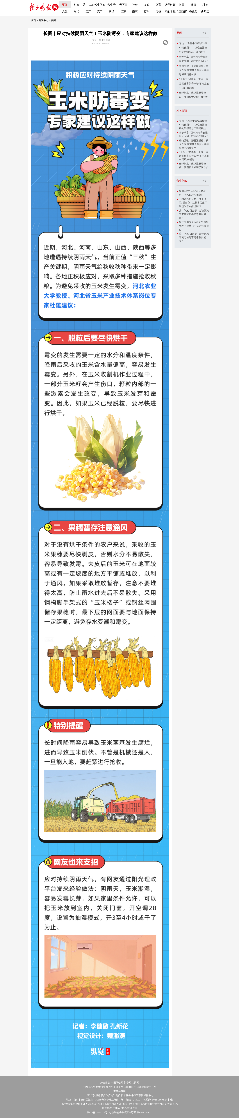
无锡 (158, 11)
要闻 (65, 4)
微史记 (193, 11)
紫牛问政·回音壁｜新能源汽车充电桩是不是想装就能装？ (194, 214)
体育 (158, 4)
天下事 (123, 4)
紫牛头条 (88, 4)
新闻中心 (43, 20)
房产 (88, 11)
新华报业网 (102, 1087)
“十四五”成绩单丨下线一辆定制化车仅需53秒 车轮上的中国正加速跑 (194, 83)
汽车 (100, 11)
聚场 (111, 11)
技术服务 (126, 1095)
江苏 (123, 11)
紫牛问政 (99, 4)
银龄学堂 (170, 11)
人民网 (135, 1082)
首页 (33, 20)
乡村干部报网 (116, 1087)
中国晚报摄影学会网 (145, 1087)
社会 (135, 4)
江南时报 (129, 1087)
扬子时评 (170, 4)
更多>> (205, 33)
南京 (135, 11)
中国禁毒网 (119, 1091)
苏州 (146, 11)
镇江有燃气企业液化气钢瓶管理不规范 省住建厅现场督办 (194, 226)
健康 (193, 4)
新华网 (127, 1082)
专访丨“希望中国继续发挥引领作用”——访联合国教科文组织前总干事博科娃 (193, 47)
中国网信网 (117, 1082)
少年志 (205, 11)
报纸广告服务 (93, 1095)
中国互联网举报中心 (142, 1095)
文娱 (146, 4)
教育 (181, 4)
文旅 (65, 11)
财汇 (76, 11)
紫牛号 (111, 4)
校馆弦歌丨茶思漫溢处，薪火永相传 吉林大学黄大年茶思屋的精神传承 (194, 70)
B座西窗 (182, 11)
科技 (205, 4)
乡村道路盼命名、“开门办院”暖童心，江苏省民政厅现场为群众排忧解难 (193, 203)
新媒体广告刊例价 (110, 1095)
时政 (76, 4)
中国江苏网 (89, 1087)
